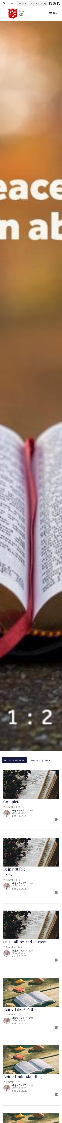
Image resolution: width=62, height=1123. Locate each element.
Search (22, 3)
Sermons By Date (14, 760)
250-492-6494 (38, 3)
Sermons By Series (40, 760)
